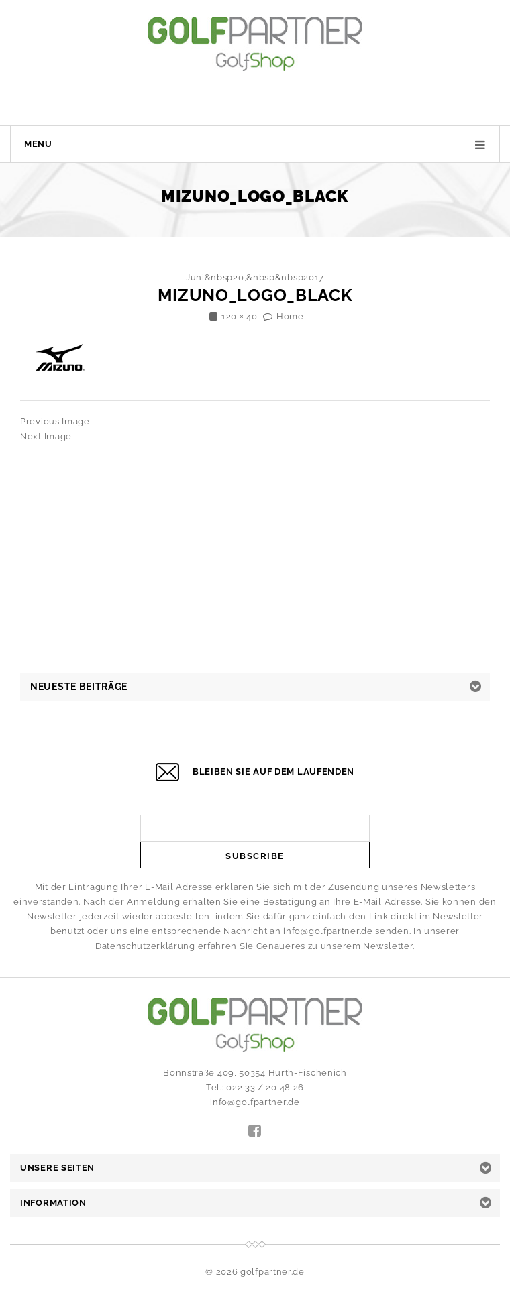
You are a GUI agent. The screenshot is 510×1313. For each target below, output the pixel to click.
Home (290, 316)
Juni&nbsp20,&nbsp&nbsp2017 (255, 277)
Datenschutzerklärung (145, 946)
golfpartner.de (272, 1272)
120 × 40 (239, 316)
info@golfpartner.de (327, 931)
